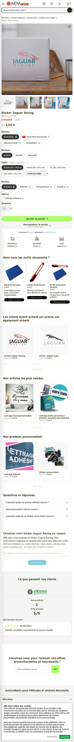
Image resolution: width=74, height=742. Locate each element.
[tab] (33, 369)
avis (11, 120)
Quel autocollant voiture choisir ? (22, 509)
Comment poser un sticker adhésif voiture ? (27, 502)
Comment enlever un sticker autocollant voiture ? (30, 516)
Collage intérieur (14, 198)
